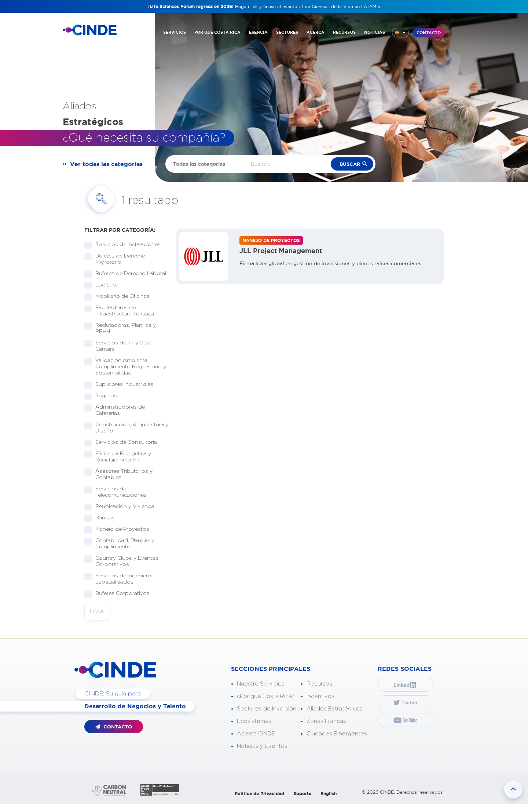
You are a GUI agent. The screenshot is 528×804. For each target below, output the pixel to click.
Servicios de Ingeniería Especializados (118, 579)
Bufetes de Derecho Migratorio (115, 259)
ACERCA (315, 32)
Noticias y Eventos (262, 746)
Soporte (302, 793)
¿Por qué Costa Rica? (265, 696)
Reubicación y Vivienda (122, 507)
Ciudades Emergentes (337, 734)
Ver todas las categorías (106, 164)
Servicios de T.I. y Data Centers (117, 346)
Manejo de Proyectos (119, 529)
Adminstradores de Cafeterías (114, 410)
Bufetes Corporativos (120, 594)
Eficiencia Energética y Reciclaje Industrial (117, 457)
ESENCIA (258, 32)
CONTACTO (429, 32)
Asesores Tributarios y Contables (118, 474)
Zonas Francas (326, 721)
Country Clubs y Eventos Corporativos (121, 561)
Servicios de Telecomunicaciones (118, 492)
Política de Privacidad (259, 793)
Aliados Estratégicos (335, 709)
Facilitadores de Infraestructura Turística (122, 311)
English (328, 793)
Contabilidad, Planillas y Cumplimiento (119, 544)
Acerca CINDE (256, 734)
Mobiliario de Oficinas (120, 296)
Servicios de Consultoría (123, 442)
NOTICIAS (374, 32)
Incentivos (320, 696)
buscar (350, 164)
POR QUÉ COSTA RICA (217, 32)
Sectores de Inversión (266, 709)
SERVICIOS (174, 32)
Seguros (103, 396)
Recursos (319, 684)
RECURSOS (344, 32)
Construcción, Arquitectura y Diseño (126, 428)
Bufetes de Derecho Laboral (126, 274)
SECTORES (287, 32)
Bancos (102, 518)
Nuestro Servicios (261, 684)
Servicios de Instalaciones (125, 245)
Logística (104, 285)
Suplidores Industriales (122, 384)
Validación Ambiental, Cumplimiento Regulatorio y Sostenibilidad (125, 367)
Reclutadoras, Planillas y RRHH (120, 328)
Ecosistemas (254, 721)
